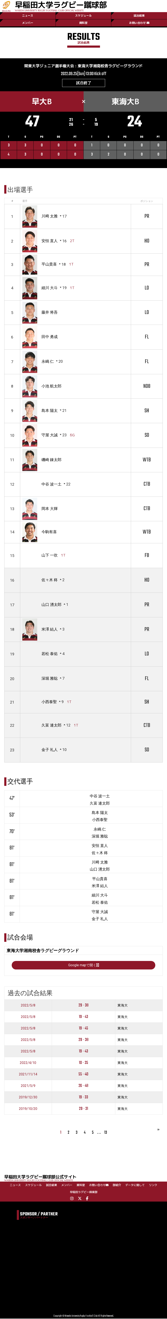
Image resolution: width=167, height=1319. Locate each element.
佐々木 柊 (49, 580)
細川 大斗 (49, 287)
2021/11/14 (28, 1074)
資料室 (83, 23)
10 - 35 (83, 1063)
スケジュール (83, 15)
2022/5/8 (28, 1005)
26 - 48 (83, 1086)
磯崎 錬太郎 (51, 459)
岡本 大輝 (49, 508)
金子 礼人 (49, 750)
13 (105, 1132)
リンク (153, 1185)
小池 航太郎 (51, 386)
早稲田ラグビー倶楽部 (83, 1192)
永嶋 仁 (47, 361)
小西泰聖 (49, 702)
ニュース (27, 15)
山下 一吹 (49, 555)
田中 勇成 (49, 336)
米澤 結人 (49, 629)
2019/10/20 (28, 1109)
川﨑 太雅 (49, 216)
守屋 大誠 (49, 435)
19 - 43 (83, 1017)
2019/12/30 (28, 1097)
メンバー (27, 23)
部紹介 (117, 1185)
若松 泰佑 (49, 653)
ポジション (146, 201)
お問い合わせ (139, 23)
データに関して (135, 1185)
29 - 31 (83, 1109)
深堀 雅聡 (49, 678)
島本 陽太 (49, 410)
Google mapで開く (83, 965)
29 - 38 (83, 1005)
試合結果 (139, 15)
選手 (24, 201)
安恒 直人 (49, 241)
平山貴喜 (49, 264)
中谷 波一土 (51, 484)
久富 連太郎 (51, 725)
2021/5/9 (28, 1086)
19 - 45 (83, 1028)
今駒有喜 (49, 532)
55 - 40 (83, 1074)
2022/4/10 (28, 1063)
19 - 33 (83, 1097)
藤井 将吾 (49, 312)
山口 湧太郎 (51, 604)
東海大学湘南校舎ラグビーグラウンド (110, 66)
